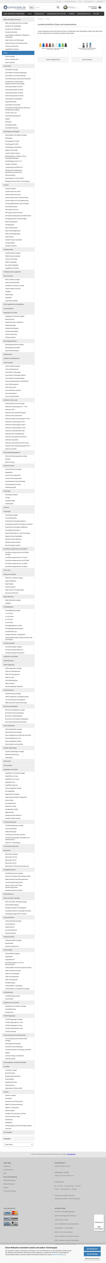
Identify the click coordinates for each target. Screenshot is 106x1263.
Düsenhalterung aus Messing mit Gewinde (17, 78)
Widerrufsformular (8, 1184)
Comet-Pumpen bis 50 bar (13, 194)
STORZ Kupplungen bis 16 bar (14, 1022)
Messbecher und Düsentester (14, 1101)
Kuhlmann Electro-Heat (10, 400)
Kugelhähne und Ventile (11, 769)
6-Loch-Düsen (9, 616)
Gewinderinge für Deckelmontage (15, 481)
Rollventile (8, 122)
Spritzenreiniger (9, 1110)
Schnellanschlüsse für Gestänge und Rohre (18, 911)
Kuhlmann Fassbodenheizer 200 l (15, 431)
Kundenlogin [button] (88, 1)
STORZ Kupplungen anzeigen (14, 1019)
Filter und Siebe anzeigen (12, 279)
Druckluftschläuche (11, 930)
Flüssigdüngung (8, 607)
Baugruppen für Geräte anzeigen (14, 316)
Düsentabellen (8, 1132)
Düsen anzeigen (10, 56)
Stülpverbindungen (10, 831)
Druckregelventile (10, 803)
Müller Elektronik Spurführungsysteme (16, 879)
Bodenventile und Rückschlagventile (16, 797)
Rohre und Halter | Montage (12, 898)
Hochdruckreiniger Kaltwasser (14, 650)
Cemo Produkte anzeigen (12, 366)
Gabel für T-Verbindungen (12, 842)
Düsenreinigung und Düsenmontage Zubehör (18, 1125)
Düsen (29, 14)
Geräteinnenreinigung (11, 331)
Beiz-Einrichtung (10, 1073)
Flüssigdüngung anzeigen (12, 610)
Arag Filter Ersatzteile (11, 300)
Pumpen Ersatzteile (11, 246)
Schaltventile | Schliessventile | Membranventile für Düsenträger (14, 82)
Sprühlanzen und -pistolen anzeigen (15, 1006)
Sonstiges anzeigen (11, 1070)
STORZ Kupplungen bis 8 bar (13, 1025)
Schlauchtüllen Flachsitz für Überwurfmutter (18, 967)
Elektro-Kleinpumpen (11, 222)
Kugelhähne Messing (11, 785)
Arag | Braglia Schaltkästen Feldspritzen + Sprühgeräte (17, 36)
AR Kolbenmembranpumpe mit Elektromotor (18, 215)
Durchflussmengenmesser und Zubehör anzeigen (17, 553)
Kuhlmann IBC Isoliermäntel (13, 415)
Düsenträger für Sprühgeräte (13, 99)
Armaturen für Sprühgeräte (13, 26)
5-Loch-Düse (9, 622)
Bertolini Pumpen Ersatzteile (13, 240)
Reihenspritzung (8, 894)
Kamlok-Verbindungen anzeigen (14, 751)
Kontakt (58, 1)
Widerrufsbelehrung (9, 1180)
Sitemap (5, 1187)
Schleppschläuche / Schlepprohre (15, 634)
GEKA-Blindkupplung (11, 680)
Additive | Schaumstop (11, 1107)
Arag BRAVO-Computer (12, 49)
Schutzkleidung (8, 992)
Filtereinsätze (9, 294)
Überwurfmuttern (10, 175)
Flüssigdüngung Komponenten (14, 628)
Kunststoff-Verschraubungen (14, 1046)
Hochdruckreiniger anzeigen (13, 647)
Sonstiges (7, 1066)
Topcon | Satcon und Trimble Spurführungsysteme (13, 886)
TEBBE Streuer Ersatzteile (12, 256)
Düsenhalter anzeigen (11, 69)
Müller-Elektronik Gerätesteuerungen (16, 702)
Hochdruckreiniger (9, 643)
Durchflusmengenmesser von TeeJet (16, 557)
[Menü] (102, 1215)
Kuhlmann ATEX (10, 409)
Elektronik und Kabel (10, 574)
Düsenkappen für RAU (11, 144)
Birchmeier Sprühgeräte (11, 706)
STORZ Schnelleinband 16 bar (14, 1028)
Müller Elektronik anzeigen (13, 600)
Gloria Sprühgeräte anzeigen (13, 729)
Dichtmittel (8, 1098)
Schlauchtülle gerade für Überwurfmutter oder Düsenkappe (18, 638)
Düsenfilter (8, 297)
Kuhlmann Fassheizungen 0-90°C (15, 422)
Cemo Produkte (8, 362)
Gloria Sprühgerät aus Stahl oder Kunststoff (18, 735)
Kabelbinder (8, 1122)
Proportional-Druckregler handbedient (16, 527)
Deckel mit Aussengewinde (13, 478)
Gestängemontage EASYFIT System (16, 914)
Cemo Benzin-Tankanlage (12, 372)
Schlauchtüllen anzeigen (12, 953)
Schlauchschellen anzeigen (13, 940)
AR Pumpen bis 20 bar (11, 209)
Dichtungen (7, 491)
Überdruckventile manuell (12, 542)
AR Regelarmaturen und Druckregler (15, 218)
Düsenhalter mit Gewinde (12, 105)
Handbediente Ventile (11, 809)
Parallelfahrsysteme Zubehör (13, 890)
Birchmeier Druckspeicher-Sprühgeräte (16, 719)
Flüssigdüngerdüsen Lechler (13, 625)
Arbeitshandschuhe (11, 1082)
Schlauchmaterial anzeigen (13, 921)
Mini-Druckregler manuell (12, 545)
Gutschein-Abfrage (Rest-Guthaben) (65, 1215)
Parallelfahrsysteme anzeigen (14, 873)
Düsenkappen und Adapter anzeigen (16, 135)
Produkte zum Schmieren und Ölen (15, 1113)
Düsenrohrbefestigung (12, 350)
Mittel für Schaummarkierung (14, 1104)
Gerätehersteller (83, 14)
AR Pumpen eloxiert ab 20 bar (14, 212)
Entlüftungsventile (10, 487)
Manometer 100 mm (11, 857)
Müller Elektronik (9, 596)
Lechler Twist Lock (11, 113)
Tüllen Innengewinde (11, 979)
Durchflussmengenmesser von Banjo (16, 566)
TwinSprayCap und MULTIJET (14, 167)
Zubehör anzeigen (10, 1095)
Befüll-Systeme (9, 319)
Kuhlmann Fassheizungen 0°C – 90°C (16, 406)
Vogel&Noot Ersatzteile (12, 268)
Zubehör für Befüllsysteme (12, 358)
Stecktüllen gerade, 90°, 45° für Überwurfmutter (14, 963)
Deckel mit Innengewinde (12, 475)
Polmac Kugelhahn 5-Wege (13, 788)
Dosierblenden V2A (11, 631)
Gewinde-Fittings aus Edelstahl (14, 1056)
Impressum (6, 1166)
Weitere (96, 14)
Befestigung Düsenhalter (12, 347)
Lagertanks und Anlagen (11, 656)
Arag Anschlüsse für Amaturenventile (16, 43)
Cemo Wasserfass (10, 387)
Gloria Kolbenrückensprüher (13, 732)
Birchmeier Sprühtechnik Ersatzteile (15, 722)
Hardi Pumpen (9, 237)
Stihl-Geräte (7, 761)
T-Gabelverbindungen (10, 822)
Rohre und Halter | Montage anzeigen (16, 902)
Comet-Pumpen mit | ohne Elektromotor (16, 200)
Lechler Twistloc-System (12, 153)
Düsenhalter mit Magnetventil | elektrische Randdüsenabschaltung (17, 109)
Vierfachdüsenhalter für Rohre (14, 93)
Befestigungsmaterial (10, 341)
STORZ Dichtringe (10, 1031)
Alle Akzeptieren (92, 1249)
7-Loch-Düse (9, 613)
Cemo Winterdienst (11, 393)
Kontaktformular (8, 1170)
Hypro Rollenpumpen (11, 228)
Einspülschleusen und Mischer (14, 322)
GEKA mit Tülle (9, 677)
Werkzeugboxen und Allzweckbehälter (15, 1062)
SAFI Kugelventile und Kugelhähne (14, 304)
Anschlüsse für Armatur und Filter (15, 834)
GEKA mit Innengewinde (12, 674)
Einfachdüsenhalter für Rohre (14, 86)
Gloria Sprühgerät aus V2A (13, 738)
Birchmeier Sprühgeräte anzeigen (15, 710)
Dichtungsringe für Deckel (13, 484)
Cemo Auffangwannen (12, 369)
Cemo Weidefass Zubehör (13, 390)
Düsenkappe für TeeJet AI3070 (14, 178)
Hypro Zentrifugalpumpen (12, 231)
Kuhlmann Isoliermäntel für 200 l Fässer (17, 443)
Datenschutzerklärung (59, 1254)
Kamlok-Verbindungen (10, 748)
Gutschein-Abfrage (69, 1)
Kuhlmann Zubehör (10, 449)
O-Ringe (7, 497)
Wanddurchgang (10, 983)
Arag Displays (9, 584)
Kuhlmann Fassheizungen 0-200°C (15, 424)
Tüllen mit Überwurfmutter (13, 970)
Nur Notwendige (92, 1254)
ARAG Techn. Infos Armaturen (63, 1232)
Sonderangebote (8, 308)
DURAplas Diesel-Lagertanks (12, 272)
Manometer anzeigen (11, 854)
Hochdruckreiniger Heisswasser (14, 653)
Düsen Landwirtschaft (11, 59)
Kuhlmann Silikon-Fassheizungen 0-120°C (17, 418)
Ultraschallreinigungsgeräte (12, 452)
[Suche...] (31, 7)
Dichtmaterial (9, 503)
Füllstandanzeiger (10, 325)
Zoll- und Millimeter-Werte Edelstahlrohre (67, 1224)
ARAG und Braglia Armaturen (14, 14)
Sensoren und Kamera (11, 46)
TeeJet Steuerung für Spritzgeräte (15, 700)
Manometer (7, 850)
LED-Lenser (7, 570)
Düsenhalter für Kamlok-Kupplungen (16, 72)
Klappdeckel (9, 472)
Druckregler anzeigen (11, 515)
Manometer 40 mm (10, 863)
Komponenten (9, 1012)
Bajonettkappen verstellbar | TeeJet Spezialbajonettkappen (15, 157)
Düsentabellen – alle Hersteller (64, 1228)
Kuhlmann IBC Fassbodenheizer (14, 434)
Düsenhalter (39, 14)
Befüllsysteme (8, 354)
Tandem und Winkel (11, 164)
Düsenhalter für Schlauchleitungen (15, 75)
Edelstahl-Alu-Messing (12, 754)
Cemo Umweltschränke (12, 396)
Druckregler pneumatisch (12, 530)
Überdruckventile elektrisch (13, 539)
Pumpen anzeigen (10, 188)
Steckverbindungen (11, 828)
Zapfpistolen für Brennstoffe (13, 1088)
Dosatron (6, 507)
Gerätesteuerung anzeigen (13, 693)
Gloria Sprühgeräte (9, 725)
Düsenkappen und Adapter (56, 14)
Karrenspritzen (8, 765)
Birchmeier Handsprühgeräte (13, 716)
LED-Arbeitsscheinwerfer (11, 846)
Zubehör (6, 1092)
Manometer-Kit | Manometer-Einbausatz (17, 866)
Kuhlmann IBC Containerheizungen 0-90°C (17, 446)
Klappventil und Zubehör (12, 794)
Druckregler (7, 511)
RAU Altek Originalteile (11, 265)
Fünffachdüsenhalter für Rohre (14, 96)
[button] (80, 1)
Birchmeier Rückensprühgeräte (14, 713)
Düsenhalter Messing (11, 128)
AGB (4, 1173)
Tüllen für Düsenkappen (12, 973)
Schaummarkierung (11, 334)
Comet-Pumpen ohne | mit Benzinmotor (16, 197)
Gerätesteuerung (9, 690)
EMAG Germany (10, 462)
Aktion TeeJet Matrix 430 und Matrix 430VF (18, 876)
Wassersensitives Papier (12, 1116)
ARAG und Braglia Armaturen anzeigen (16, 23)
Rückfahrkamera (9, 660)
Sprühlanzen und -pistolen (11, 1002)
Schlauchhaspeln (10, 337)
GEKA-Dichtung (9, 683)
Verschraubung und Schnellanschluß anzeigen (16, 1039)
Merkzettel (99, 1)
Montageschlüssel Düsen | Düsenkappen (17, 181)
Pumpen (71, 14)
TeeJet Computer (10, 587)
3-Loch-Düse (9, 619)
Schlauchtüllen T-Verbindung (13, 985)
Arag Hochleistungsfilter (12, 282)
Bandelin (7, 459)
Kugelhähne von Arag (11, 776)
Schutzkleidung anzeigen (12, 996)
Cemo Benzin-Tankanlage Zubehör (15, 375)
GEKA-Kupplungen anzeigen (13, 668)
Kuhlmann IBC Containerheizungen (15, 412)
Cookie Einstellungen (9, 1191)
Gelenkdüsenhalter (10, 102)
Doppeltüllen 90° (10, 959)
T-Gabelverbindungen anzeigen (14, 825)
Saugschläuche (9, 927)
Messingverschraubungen (13, 1043)
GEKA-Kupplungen (9, 665)
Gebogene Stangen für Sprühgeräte (15, 908)
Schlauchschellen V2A (12, 946)
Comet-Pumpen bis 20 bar (13, 191)
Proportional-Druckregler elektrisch (15, 521)
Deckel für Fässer (9, 465)
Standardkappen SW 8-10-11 (13, 161)
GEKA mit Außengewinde (12, 671)
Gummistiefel (9, 999)
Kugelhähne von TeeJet (12, 779)
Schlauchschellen (9, 937)
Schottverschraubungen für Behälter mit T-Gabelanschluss (17, 838)
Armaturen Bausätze (11, 32)
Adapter (7, 119)
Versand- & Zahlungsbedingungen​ (65, 1211)
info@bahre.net (59, 1182)
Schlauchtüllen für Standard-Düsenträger (17, 989)
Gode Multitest (9, 1079)
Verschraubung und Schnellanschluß (15, 1035)
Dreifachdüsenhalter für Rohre (14, 89)
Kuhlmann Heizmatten (11, 440)
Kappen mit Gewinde (11, 150)
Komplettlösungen (10, 1009)
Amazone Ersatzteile (11, 259)
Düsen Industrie (10, 62)
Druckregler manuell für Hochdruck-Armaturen (19, 524)
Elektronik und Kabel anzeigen (14, 578)
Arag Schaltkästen (10, 581)
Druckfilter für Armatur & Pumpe (14, 285)
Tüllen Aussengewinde (12, 976)
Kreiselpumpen (9, 224)
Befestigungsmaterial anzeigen (14, 344)
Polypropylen (9, 757)
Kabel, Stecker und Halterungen (14, 40)
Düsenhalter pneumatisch (13, 116)
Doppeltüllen (9, 956)
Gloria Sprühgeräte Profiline (13, 741)
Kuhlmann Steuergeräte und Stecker (16, 437)
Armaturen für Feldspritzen (13, 29)
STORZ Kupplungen (9, 1016)
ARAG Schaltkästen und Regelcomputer (17, 696)
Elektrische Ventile (10, 806)
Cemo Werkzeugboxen (12, 384)
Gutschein (8, 1128)
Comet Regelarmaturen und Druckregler (17, 203)
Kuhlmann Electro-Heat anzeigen (15, 403)
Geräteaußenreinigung (11, 328)
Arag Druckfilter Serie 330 (12, 288)
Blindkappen (9, 138)
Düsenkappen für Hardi (12, 141)
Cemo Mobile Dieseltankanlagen (14, 378)
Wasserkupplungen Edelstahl (14, 686)
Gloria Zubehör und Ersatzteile (14, 744)
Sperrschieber (9, 800)
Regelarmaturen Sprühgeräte (13, 536)
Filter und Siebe (8, 276)
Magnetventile (9, 812)
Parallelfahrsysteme (10, 870)
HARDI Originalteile (11, 262)
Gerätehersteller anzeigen (12, 253)
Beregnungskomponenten (13, 1076)
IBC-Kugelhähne (10, 791)
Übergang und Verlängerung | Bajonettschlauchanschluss (13, 171)
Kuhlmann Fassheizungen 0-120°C (15, 428)
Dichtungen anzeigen (11, 494)
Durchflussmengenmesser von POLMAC (17, 560)
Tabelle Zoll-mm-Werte (61, 1220)
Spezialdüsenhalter (11, 125)
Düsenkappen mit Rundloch (13, 147)
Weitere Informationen (92, 1258)
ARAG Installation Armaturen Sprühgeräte (67, 1240)
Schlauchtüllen (8, 950)
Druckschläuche (10, 924)
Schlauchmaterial (9, 917)
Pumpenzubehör (10, 243)
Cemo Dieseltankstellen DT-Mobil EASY (17, 381)
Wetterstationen (10, 1085)
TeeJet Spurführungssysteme (14, 882)
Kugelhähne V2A (10, 782)
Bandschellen (9, 943)
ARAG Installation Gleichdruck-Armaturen (67, 1236)
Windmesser (9, 1119)
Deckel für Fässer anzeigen (13, 469)
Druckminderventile (11, 518)
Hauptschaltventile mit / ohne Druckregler (17, 533)
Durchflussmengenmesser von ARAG (16, 563)
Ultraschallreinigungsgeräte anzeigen (16, 456)
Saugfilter (8, 291)
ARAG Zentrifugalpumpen (12, 234)
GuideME (8, 603)
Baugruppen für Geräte (10, 312)
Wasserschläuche (10, 933)
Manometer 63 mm (10, 860)
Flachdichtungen (10, 500)
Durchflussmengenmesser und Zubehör (15, 549)
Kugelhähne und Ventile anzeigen (15, 773)
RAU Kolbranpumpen (11, 206)
